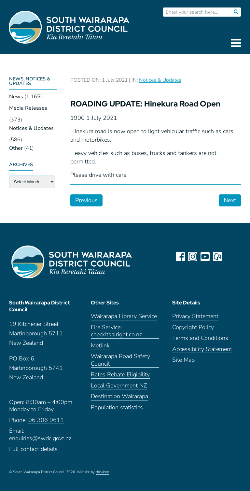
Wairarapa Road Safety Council (120, 360)
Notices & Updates (31, 128)
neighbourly (217, 256)
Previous (86, 200)
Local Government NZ (119, 385)
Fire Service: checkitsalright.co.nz (116, 331)
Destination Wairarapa (119, 396)
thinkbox (102, 472)
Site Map (183, 360)
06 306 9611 (46, 420)
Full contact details (33, 449)
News (16, 96)
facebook (180, 256)
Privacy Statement (195, 316)
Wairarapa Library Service (124, 316)
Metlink (100, 345)
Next (230, 200)
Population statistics (117, 407)
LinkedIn (229, 256)
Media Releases (28, 108)
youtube (205, 256)
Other (16, 148)
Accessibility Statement (202, 349)
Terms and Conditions (200, 338)
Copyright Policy (193, 327)
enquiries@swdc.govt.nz (40, 438)
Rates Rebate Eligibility (120, 374)
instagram (192, 256)
